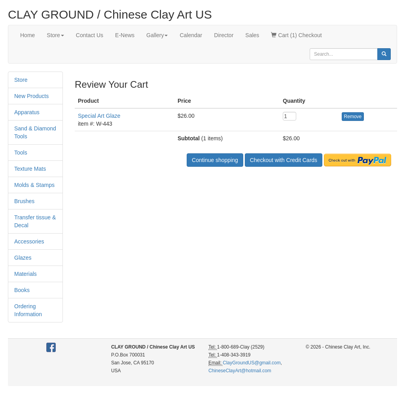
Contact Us (89, 35)
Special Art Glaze (99, 116)
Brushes (24, 201)
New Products (31, 96)
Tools (20, 152)
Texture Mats (30, 169)
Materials (25, 274)
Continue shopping (215, 160)
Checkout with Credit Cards (283, 160)
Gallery (157, 35)
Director (223, 35)
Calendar (191, 35)
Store (55, 35)
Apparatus (27, 112)
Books (22, 290)
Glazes (23, 257)
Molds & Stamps (34, 185)
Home (27, 35)
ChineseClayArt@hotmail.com (239, 370)
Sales (252, 35)
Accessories (29, 241)
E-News (124, 35)
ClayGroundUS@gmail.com (251, 363)
